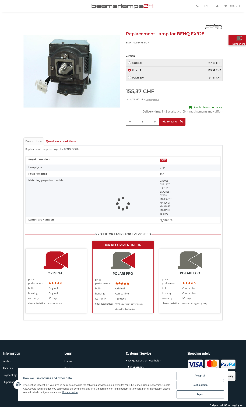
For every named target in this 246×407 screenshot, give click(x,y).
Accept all (199, 376)
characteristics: (37, 303)
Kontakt (7, 361)
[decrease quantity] (130, 121)
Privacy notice (86, 392)
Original (176, 63)
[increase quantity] (155, 121)
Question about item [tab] (61, 141)
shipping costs (152, 99)
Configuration (199, 385)
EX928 (163, 160)
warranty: (33, 298)
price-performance (35, 281)
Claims (68, 361)
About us (8, 368)
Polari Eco (176, 77)
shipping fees (237, 405)
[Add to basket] (172, 122)
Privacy (68, 368)
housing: (33, 293)
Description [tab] (33, 141)
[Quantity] (142, 121)
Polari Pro (176, 70)
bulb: (31, 288)
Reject (199, 394)
